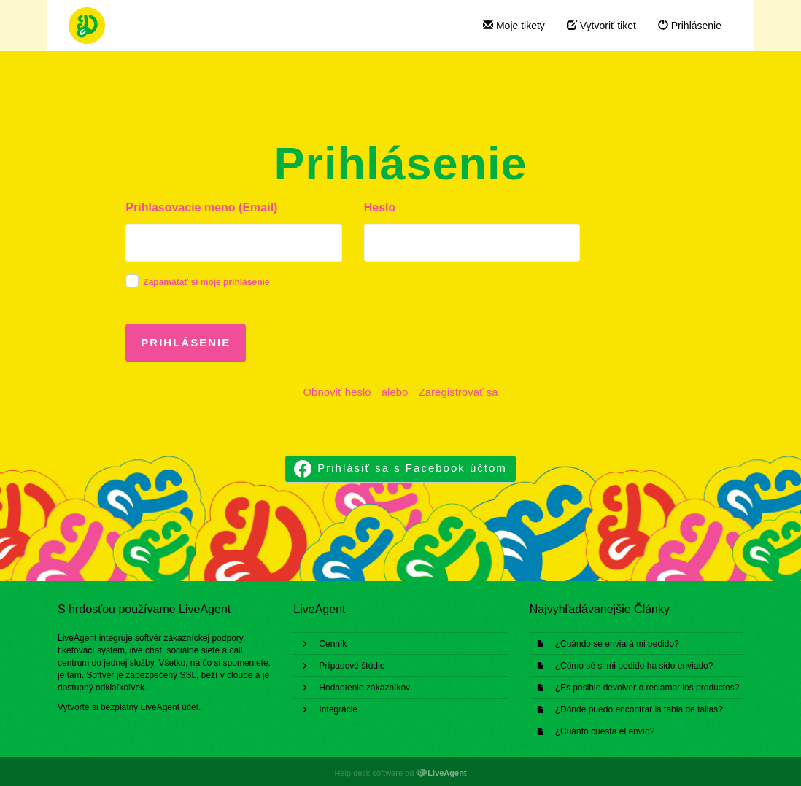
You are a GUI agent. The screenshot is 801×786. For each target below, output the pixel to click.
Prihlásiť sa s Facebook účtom (412, 468)
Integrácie (338, 709)
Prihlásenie (689, 25)
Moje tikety (514, 25)
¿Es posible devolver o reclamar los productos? (647, 687)
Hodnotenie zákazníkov (364, 687)
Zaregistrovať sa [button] (458, 392)
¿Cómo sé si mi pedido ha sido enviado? (634, 666)
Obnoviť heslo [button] (337, 392)
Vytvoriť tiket (601, 25)
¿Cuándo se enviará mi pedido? (617, 644)
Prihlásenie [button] (186, 342)
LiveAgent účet (169, 707)
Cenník (333, 644)
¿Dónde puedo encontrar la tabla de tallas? (639, 709)
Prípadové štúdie (351, 666)
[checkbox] (132, 280)
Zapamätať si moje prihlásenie (206, 282)
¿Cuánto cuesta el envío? (605, 731)
